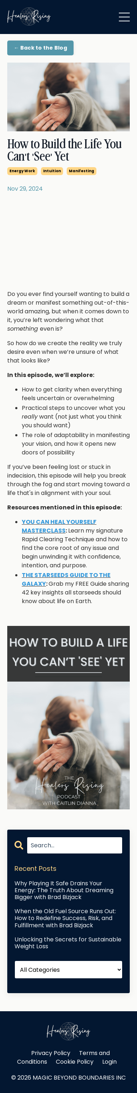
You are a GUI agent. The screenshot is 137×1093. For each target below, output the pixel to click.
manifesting (81, 171)
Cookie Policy (75, 1062)
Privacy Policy (50, 1053)
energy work (22, 171)
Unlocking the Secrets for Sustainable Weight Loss (67, 943)
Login (109, 1062)
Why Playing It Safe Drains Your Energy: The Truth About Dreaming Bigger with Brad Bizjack (63, 890)
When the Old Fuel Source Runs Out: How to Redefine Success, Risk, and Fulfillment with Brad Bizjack (65, 918)
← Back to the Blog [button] (40, 47)
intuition (52, 171)
